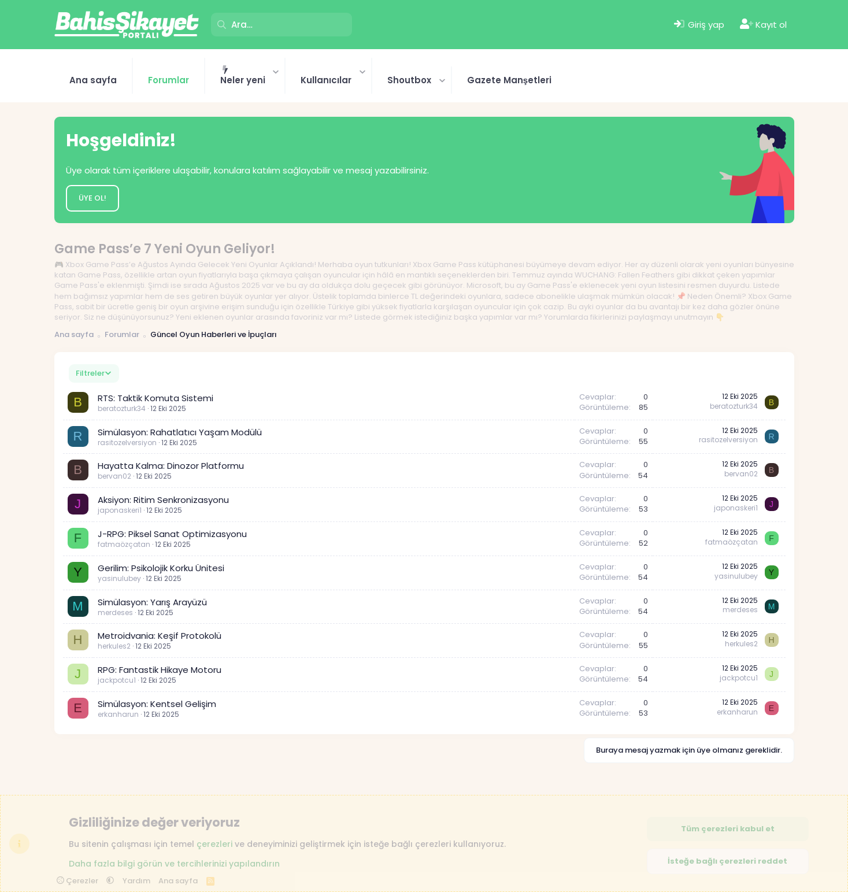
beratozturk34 (122, 408)
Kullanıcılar (326, 80)
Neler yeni (242, 80)
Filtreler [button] (90, 373)
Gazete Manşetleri (509, 80)
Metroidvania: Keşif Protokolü (159, 636)
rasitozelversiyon (127, 442)
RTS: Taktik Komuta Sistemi (155, 398)
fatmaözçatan (124, 544)
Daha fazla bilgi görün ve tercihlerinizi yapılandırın (174, 863)
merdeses (115, 612)
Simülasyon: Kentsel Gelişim (157, 704)
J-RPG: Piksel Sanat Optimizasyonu (172, 534)
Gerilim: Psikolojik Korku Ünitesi (161, 568)
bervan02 (114, 476)
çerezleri (214, 844)
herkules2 (114, 646)
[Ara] (281, 24)
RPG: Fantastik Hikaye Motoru (159, 670)
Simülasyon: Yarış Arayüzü (152, 602)
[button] (276, 71)
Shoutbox (409, 80)
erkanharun (118, 714)
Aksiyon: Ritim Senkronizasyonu (163, 500)
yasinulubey (119, 578)
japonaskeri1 (120, 510)
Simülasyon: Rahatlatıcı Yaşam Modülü (180, 432)
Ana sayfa (93, 80)
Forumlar (168, 80)
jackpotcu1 (117, 680)
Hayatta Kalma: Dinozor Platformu (171, 466)
